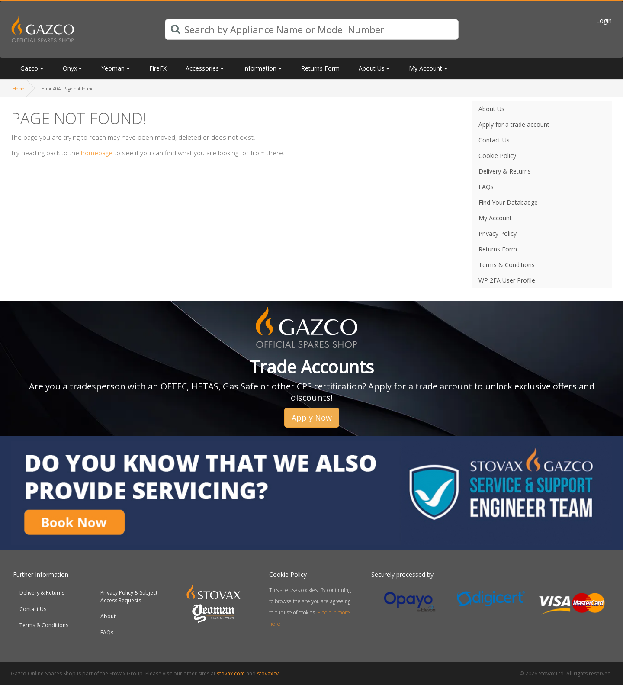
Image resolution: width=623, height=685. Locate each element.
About (108, 616)
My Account (425, 68)
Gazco (29, 68)
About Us (372, 68)
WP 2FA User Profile (506, 280)
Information (259, 68)
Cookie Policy (497, 155)
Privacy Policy (497, 233)
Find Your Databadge (508, 202)
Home (18, 89)
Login (604, 20)
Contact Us (494, 140)
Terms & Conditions (506, 264)
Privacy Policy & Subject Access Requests (128, 596)
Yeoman (113, 68)
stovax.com (231, 673)
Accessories (202, 68)
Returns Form (320, 68)
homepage (96, 152)
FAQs (486, 187)
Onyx (70, 68)
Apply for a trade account (513, 124)
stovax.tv (268, 673)
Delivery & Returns (504, 171)
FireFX (158, 68)
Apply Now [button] (312, 417)
